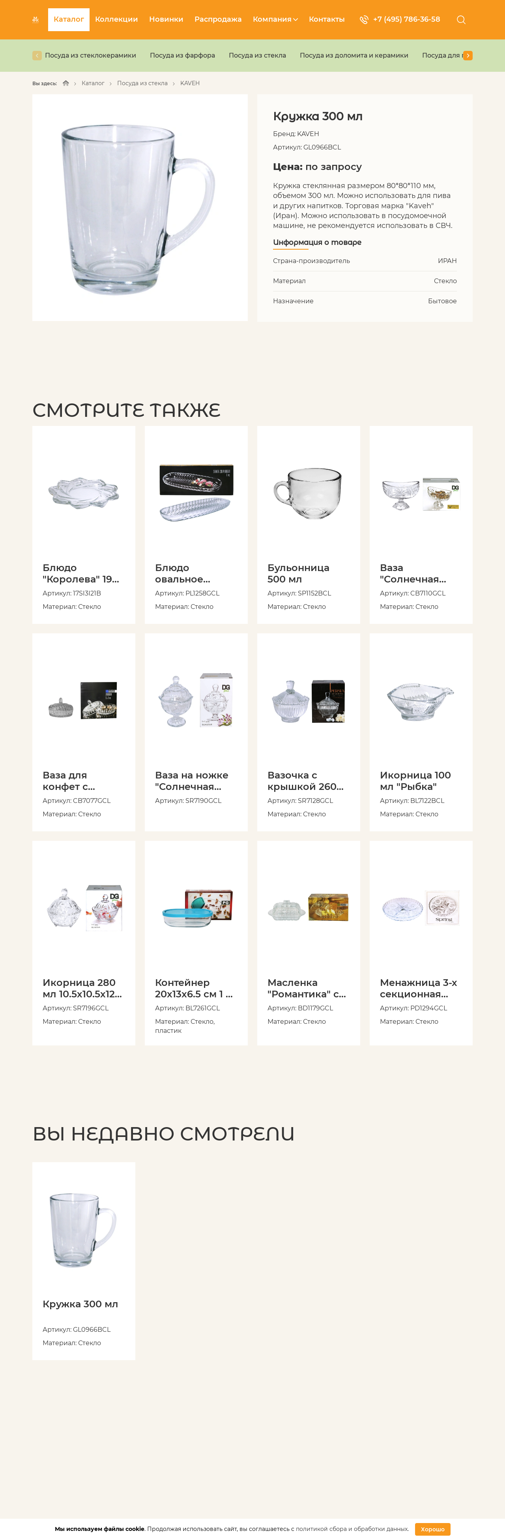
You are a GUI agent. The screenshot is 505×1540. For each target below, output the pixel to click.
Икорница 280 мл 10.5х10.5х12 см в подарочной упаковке (79, 988)
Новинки (166, 19)
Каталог (69, 19)
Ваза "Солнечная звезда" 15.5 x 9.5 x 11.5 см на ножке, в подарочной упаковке (421, 573)
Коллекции (116, 19)
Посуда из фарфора (182, 55)
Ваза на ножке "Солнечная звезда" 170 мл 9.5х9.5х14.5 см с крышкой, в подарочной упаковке (195, 781)
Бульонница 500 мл (298, 573)
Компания (275, 19)
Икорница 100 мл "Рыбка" (415, 781)
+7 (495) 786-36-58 (400, 19)
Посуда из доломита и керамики (354, 55)
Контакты (327, 19)
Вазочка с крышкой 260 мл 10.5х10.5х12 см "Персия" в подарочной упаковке (303, 781)
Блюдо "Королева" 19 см (77, 573)
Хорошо (433, 1529)
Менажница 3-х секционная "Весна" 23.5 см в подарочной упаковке (418, 988)
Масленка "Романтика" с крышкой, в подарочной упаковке (303, 988)
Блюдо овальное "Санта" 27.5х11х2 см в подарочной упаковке (196, 573)
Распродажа (218, 19)
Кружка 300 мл (80, 1304)
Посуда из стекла (257, 55)
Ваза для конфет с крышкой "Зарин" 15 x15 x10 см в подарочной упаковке (77, 781)
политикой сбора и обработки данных (352, 1529)
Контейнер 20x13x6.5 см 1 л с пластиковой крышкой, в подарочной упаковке (193, 988)
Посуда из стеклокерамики (90, 55)
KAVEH (190, 83)
